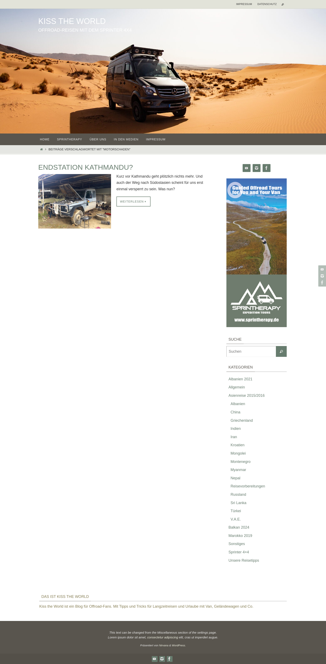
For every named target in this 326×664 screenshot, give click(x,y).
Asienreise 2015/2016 (246, 395)
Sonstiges (236, 544)
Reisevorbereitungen (248, 486)
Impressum (244, 4)
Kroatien (237, 445)
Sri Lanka (238, 503)
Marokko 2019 (240, 536)
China (235, 412)
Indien (236, 429)
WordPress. (179, 645)
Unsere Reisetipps (243, 560)
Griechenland (242, 420)
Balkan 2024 (238, 527)
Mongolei (238, 453)
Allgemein (236, 387)
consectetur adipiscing (162, 637)
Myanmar (238, 470)
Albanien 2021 (240, 379)
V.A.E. (236, 519)
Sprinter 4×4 (238, 552)
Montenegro (241, 462)
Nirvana (163, 645)
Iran (234, 437)
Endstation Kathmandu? (85, 167)
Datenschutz (267, 4)
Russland (238, 494)
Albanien (238, 404)
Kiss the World (72, 21)
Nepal (235, 478)
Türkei (236, 511)
